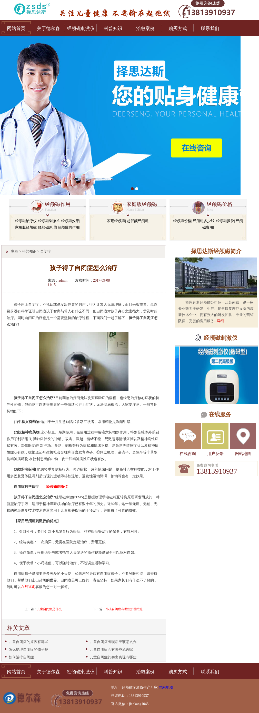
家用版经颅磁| (26, 227)
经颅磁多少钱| (204, 221)
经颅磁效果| (70, 221)
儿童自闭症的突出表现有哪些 (113, 657)
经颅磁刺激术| (49, 221)
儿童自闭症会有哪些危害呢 (111, 649)
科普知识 (29, 251)
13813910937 (216, 471)
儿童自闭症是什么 (49, 609)
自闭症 (45, 251)
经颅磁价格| (182, 221)
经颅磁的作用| (69, 227)
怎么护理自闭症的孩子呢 (28, 649)
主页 (14, 251)
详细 (220, 321)
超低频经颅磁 (137, 221)
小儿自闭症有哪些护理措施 (124, 609)
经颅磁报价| (225, 221)
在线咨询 (188, 453)
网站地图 (243, 453)
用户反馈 (215, 453)
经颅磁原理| (47, 227)
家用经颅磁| (116, 221)
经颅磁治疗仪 (26, 221)
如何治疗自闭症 (21, 657)
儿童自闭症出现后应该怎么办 (113, 642)
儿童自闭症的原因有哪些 (28, 642)
